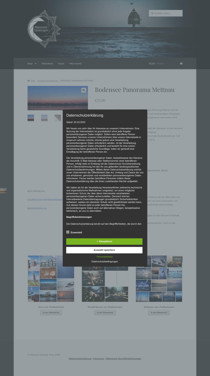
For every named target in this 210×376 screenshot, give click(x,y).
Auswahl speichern (104, 250)
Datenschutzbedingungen (104, 261)
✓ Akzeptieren (104, 241)
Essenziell (74, 232)
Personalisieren (105, 256)
